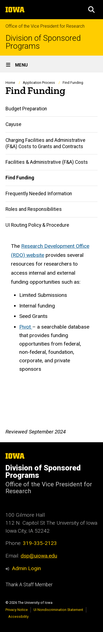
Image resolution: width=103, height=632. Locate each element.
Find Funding (19, 178)
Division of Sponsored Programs (43, 42)
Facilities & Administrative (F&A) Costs (46, 162)
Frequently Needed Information (38, 193)
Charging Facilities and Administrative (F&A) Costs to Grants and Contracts (45, 143)
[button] (91, 9)
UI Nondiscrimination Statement (58, 610)
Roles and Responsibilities (33, 209)
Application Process (39, 83)
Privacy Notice (16, 610)
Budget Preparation (26, 108)
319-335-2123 (40, 543)
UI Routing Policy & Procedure (37, 225)
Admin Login (26, 568)
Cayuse (13, 124)
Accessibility (18, 616)
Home (10, 83)
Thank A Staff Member (28, 584)
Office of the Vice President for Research (45, 26)
